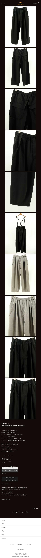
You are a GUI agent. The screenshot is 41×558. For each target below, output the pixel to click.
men (3, 523)
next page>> (26, 512)
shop (3, 534)
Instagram (28, 544)
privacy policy (20, 549)
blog (3, 531)
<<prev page (14, 512)
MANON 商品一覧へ (6, 499)
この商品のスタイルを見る (10, 480)
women (4, 527)
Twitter (12, 544)
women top (20, 512)
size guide (4, 473)
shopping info (35, 3)
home (3, 520)
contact (4, 538)
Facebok (19, 544)
